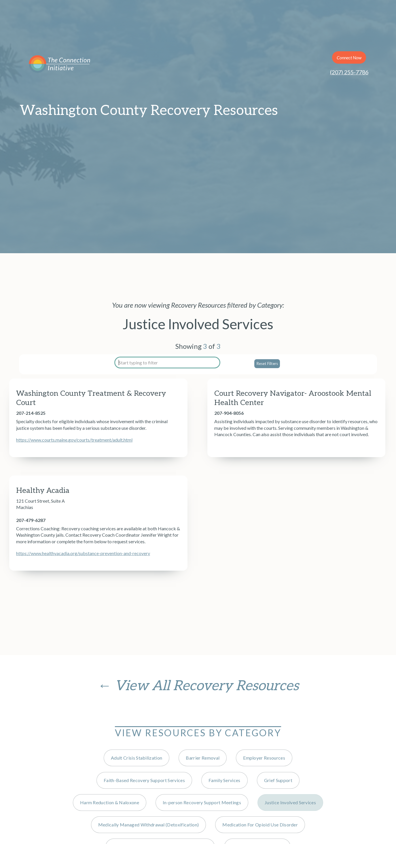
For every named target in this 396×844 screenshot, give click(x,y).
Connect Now (349, 57)
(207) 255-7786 (349, 72)
